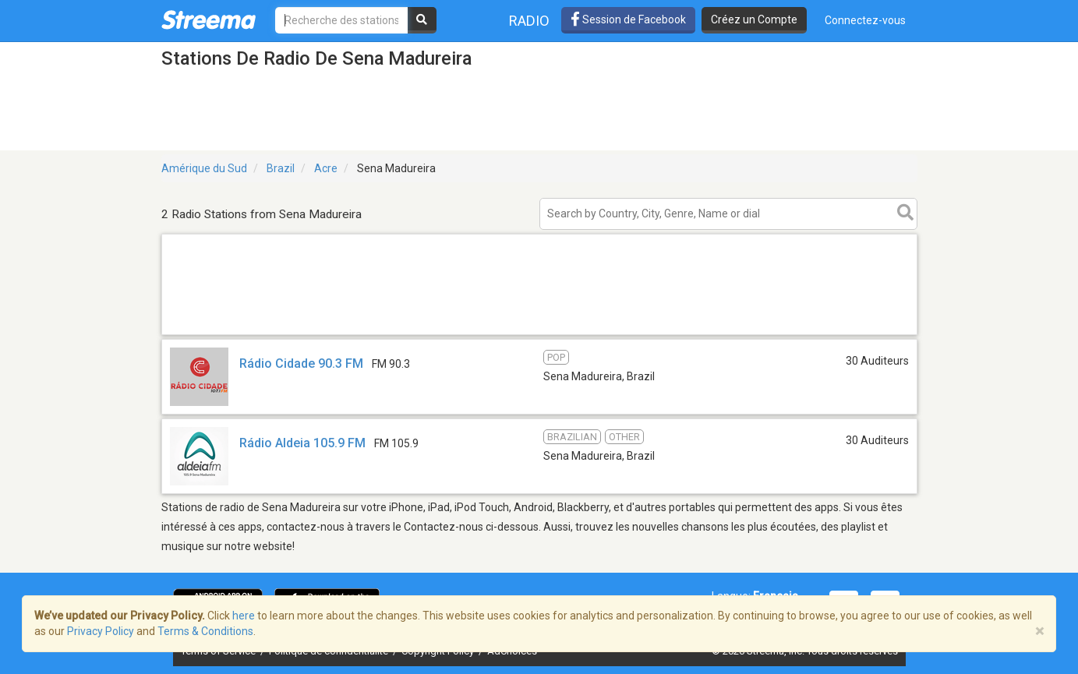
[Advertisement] (539, 333)
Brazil (281, 168)
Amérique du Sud (204, 168)
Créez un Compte (754, 19)
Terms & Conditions (205, 631)
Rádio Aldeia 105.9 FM (302, 443)
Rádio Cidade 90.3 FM (301, 363)
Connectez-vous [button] (865, 20)
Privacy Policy (100, 631)
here (243, 615)
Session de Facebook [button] (628, 19)
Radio (529, 20)
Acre (326, 168)
